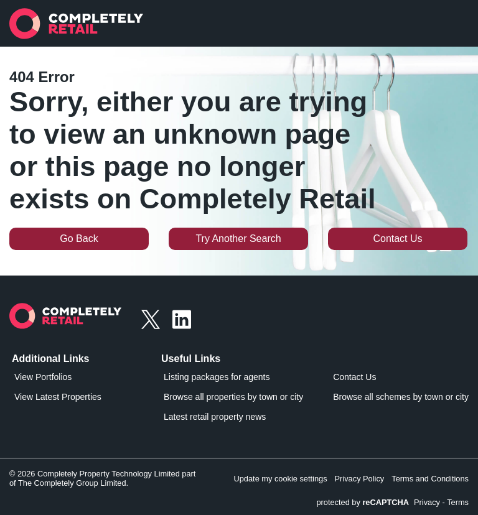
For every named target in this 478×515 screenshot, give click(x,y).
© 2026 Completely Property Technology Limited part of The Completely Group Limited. (102, 478)
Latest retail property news (215, 417)
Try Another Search (238, 238)
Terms (458, 502)
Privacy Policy (360, 478)
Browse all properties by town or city (233, 397)
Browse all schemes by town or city (401, 397)
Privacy (427, 502)
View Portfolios (43, 377)
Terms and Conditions (430, 478)
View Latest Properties (57, 397)
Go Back (79, 238)
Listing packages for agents (216, 377)
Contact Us (397, 238)
